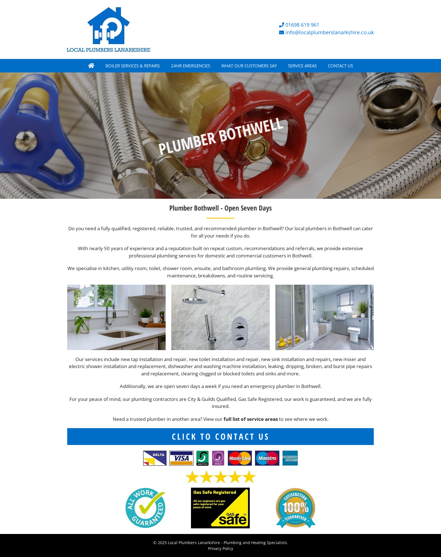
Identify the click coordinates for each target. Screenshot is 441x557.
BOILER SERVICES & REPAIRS (132, 66)
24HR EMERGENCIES (190, 66)
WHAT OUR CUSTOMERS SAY (249, 66)
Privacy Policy (220, 548)
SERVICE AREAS (302, 66)
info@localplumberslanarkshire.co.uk (329, 32)
